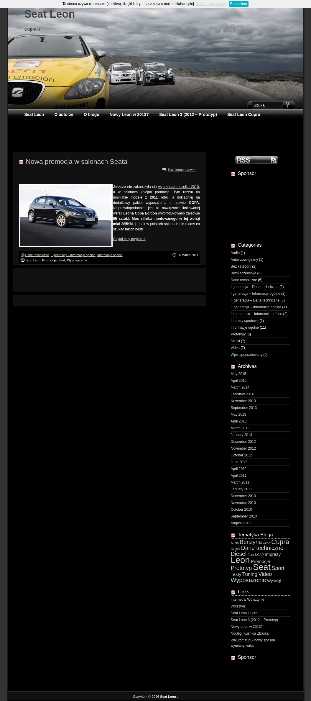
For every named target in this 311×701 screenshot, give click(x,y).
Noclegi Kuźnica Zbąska (250, 633)
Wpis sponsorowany (246, 355)
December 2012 (243, 442)
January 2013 (241, 435)
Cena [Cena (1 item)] (266, 543)
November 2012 (243, 448)
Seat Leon (49, 14)
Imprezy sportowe (245, 321)
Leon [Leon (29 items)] (240, 560)
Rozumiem (238, 4)
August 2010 (241, 523)
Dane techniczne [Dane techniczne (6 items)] (262, 548)
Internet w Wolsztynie (247, 599)
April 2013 (239, 421)
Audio (235, 253)
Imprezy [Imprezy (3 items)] (273, 554)
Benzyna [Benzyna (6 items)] (251, 542)
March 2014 (240, 387)
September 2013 (244, 408)
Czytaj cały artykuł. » (129, 239)
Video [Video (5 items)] (265, 574)
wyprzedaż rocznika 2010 (178, 187)
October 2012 (241, 455)
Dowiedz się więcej (211, 4)
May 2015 (238, 374)
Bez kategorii (241, 266)
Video (235, 348)
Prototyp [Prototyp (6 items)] (241, 568)
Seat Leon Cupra (243, 114)
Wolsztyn (238, 606)
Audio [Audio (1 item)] (235, 543)
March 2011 (240, 482)
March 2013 (240, 428)
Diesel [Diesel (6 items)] (239, 554)
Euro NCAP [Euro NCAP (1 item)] (255, 554)
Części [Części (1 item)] (235, 549)
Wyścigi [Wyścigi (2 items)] (274, 581)
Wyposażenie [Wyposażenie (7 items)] (248, 580)
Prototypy (238, 334)
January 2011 (241, 489)
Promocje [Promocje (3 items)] (260, 561)
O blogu (91, 114)
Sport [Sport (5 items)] (277, 568)
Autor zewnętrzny (244, 260)
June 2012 (239, 462)
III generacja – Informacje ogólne (256, 314)
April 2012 (239, 469)
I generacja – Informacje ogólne (255, 293)
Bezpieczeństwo (243, 273)
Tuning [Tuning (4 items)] (249, 574)
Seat (61, 260)
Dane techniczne (37, 255)
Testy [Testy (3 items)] (236, 574)
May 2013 (238, 414)
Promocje (49, 260)
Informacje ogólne (110, 255)
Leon (36, 260)
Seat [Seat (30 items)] (262, 567)
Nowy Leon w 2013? (129, 114)
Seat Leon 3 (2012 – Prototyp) (188, 114)
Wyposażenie (77, 260)
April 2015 (239, 381)
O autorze (63, 114)
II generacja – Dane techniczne (255, 300)
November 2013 (243, 401)
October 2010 (241, 509)
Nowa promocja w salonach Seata (77, 161)
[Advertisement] (156, 134)
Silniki (235, 341)
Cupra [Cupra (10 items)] (280, 542)
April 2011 (239, 476)
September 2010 (244, 516)
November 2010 (243, 503)
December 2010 (243, 496)
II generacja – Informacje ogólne (256, 307)
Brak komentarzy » (182, 169)
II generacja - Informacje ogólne (73, 255)
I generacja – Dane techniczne (255, 287)
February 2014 (242, 394)
